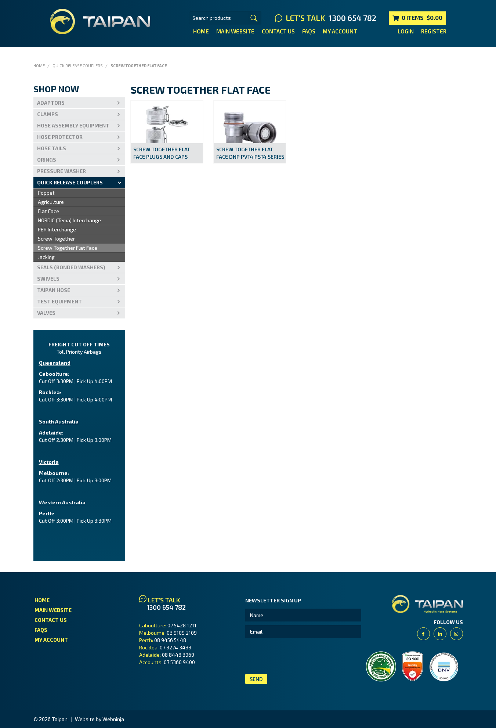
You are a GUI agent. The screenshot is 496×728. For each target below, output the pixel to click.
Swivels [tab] (48, 278)
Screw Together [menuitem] (56, 238)
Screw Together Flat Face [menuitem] (67, 248)
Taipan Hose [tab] (53, 290)
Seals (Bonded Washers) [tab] (71, 267)
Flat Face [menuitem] (48, 211)
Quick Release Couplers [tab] (70, 182)
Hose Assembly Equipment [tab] (73, 125)
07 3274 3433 (175, 647)
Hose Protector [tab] (60, 137)
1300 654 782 (352, 18)
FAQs (308, 31)
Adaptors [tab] (51, 103)
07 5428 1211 (181, 625)
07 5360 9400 (179, 662)
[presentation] (301, 656)
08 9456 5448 (170, 640)
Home (201, 31)
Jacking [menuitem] (46, 257)
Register (433, 31)
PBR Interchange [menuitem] (57, 229)
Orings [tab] (46, 159)
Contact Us (278, 31)
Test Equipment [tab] (59, 301)
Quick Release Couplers (78, 65)
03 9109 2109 (182, 633)
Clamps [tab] (47, 114)
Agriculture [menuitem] (51, 202)
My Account (340, 31)
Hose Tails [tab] (51, 148)
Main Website (235, 31)
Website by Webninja (99, 719)
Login (406, 31)
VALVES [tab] (46, 313)
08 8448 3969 (178, 655)
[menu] (79, 225)
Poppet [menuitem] (46, 193)
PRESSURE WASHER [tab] (61, 171)
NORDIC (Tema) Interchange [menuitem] (69, 220)
